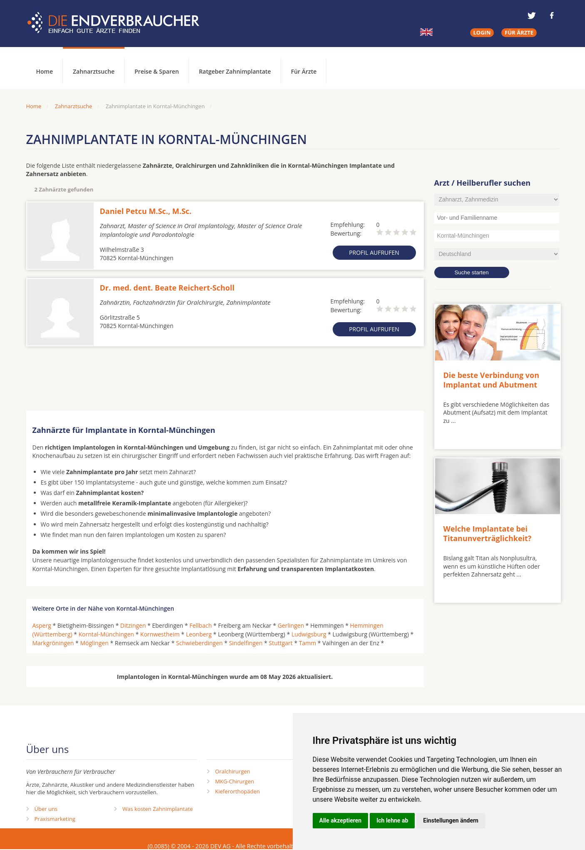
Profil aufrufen (374, 252)
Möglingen (94, 643)
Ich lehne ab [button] (392, 820)
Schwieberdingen (199, 643)
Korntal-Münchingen (106, 634)
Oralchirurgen (232, 771)
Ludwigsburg (308, 634)
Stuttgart (281, 643)
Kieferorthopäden (237, 791)
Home (34, 106)
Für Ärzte (304, 71)
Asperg (41, 625)
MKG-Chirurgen (234, 781)
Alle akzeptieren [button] (340, 820)
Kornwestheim (160, 634)
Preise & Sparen (156, 71)
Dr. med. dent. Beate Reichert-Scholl (167, 288)
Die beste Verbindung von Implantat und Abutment (491, 380)
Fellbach (200, 625)
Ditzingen (133, 625)
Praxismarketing (55, 819)
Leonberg (199, 634)
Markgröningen (53, 643)
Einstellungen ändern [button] (450, 820)
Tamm (307, 643)
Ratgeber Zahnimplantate (235, 71)
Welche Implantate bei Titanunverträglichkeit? (487, 533)
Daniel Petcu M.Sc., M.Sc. (146, 211)
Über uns (46, 809)
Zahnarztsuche (94, 71)
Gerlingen (291, 625)
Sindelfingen (246, 643)
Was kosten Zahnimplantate (157, 809)
